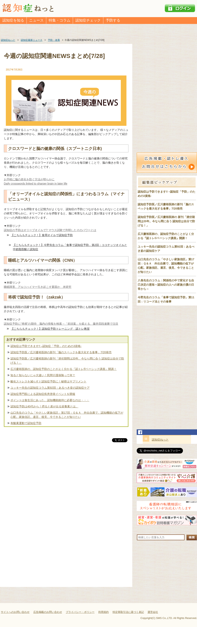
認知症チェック (88, 20)
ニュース (36, 20)
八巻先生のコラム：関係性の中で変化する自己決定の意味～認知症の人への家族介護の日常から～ (166, 284)
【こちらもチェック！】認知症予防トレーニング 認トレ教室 (50, 328)
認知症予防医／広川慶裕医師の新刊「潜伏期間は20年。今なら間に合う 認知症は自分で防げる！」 (67, 360)
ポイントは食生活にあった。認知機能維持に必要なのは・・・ (49, 400)
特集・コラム (59, 20)
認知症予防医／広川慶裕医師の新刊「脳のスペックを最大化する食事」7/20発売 (61, 352)
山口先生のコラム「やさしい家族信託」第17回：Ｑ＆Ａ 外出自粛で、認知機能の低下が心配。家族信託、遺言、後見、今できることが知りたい (66, 414)
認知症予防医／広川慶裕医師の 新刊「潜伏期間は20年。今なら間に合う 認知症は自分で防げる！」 (166, 221)
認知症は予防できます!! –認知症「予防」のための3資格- (46, 346)
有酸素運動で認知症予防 (25, 423)
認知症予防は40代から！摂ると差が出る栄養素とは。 (44, 406)
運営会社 (153, 612)
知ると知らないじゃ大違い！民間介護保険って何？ (42, 375)
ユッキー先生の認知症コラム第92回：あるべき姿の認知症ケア (50, 387)
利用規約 (103, 612)
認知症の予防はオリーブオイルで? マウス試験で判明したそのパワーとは (50, 230)
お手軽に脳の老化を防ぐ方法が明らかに (29, 179)
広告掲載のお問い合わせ (47, 612)
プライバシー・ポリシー (80, 612)
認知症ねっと (160, 439)
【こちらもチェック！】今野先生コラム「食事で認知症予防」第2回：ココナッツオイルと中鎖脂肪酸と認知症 (70, 247)
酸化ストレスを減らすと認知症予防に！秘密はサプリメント (48, 381)
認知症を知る (13, 20)
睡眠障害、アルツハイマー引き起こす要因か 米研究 (37, 286)
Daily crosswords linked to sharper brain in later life (35, 183)
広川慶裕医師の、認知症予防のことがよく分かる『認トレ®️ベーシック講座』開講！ (63, 369)
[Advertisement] (66, 485)
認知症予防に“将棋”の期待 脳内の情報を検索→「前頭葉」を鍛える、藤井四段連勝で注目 (61, 323)
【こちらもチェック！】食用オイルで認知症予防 (42, 235)
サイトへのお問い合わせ (15, 612)
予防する (113, 20)
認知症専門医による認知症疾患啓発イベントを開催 (42, 394)
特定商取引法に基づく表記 (128, 612)
